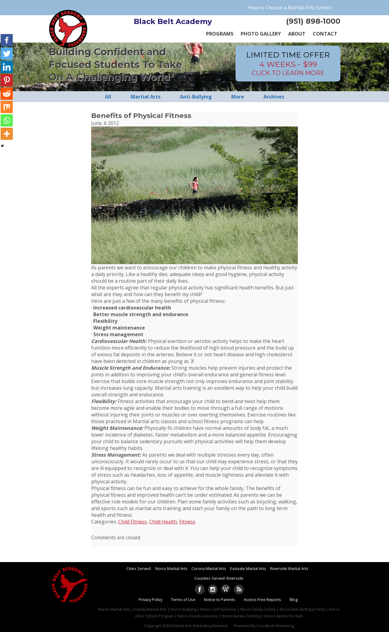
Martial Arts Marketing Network (200, 625)
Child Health (163, 521)
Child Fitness (132, 521)
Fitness (187, 521)
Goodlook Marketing (275, 625)
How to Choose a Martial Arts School (289, 7)
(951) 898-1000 (313, 21)
